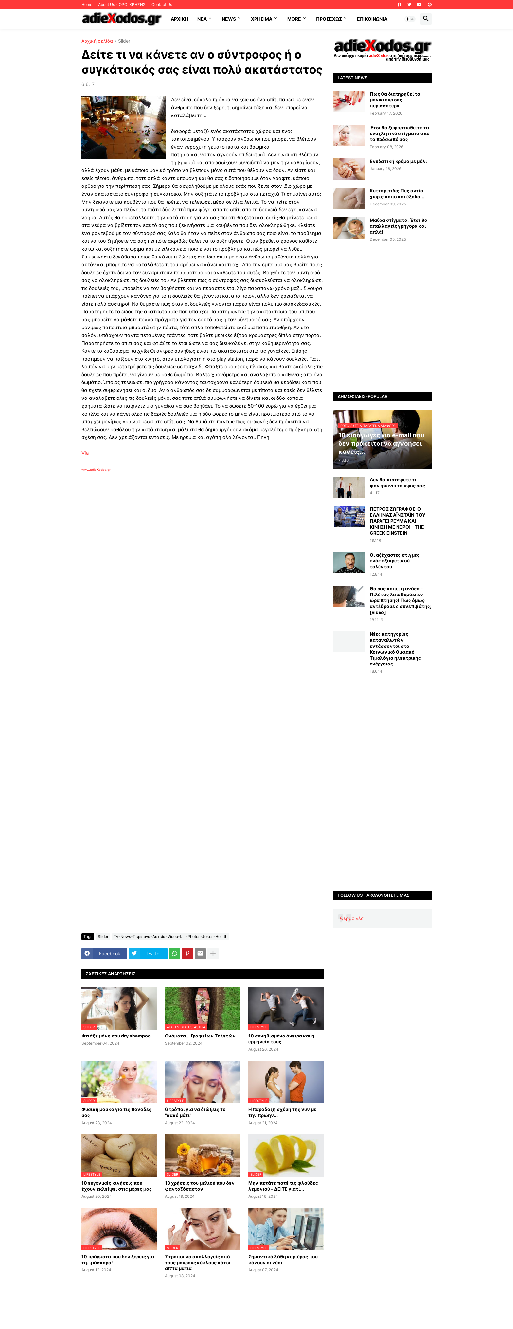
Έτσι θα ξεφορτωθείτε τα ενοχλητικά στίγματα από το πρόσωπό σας (400, 133)
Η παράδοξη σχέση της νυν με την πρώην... (282, 1112)
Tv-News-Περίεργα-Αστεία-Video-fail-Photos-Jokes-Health (170, 936)
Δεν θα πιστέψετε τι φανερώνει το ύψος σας (397, 482)
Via (85, 453)
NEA (202, 19)
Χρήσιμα (261, 19)
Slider (124, 41)
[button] (410, 19)
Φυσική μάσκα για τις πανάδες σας (116, 1112)
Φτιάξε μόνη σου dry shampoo (116, 1035)
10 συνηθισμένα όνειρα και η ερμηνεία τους (281, 1038)
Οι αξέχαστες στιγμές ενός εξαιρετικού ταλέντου (395, 560)
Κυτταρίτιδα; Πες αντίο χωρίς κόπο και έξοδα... (397, 193)
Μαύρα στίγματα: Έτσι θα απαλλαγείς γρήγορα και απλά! (398, 226)
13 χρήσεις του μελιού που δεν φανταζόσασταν (200, 1186)
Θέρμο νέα (352, 918)
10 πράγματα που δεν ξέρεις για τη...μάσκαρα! (117, 1259)
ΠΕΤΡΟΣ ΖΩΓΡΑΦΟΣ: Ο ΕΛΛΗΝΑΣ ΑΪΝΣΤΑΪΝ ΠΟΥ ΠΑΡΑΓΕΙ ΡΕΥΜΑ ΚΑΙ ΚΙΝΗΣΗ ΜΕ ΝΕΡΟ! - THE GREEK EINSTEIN (397, 521)
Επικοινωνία (372, 19)
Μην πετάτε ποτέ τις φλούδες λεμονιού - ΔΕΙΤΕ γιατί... (283, 1186)
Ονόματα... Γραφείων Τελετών (200, 1035)
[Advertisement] (186, 547)
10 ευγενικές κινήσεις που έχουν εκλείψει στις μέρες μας (116, 1186)
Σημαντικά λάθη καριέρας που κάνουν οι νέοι (283, 1259)
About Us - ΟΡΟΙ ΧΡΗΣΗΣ (122, 4)
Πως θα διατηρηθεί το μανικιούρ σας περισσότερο (395, 99)
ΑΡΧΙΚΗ (179, 19)
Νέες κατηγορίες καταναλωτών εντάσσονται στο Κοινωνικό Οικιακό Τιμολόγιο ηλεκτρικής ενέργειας (395, 648)
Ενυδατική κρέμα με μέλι (398, 161)
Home (86, 4)
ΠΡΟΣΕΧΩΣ (329, 19)
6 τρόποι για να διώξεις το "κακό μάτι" (195, 1112)
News (229, 19)
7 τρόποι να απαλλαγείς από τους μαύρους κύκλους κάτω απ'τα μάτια (197, 1262)
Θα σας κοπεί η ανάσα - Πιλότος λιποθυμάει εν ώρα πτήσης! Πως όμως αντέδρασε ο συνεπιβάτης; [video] (400, 600)
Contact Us (161, 4)
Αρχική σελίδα (97, 41)
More (294, 19)
